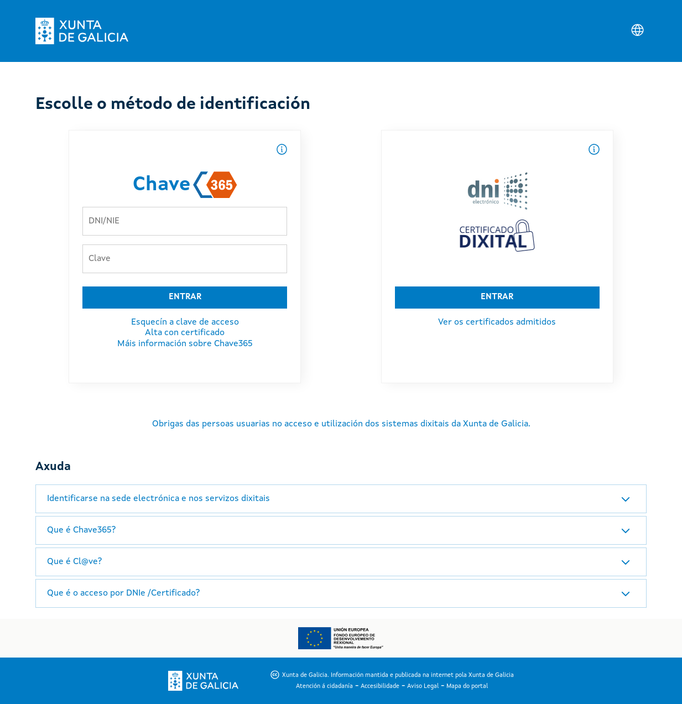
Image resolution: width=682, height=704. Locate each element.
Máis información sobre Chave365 (185, 344)
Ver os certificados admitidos (497, 322)
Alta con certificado (185, 332)
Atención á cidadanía (324, 687)
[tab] (341, 498)
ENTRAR (185, 297)
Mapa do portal (467, 687)
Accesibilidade (380, 687)
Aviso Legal (423, 687)
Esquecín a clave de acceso (185, 322)
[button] (341, 499)
